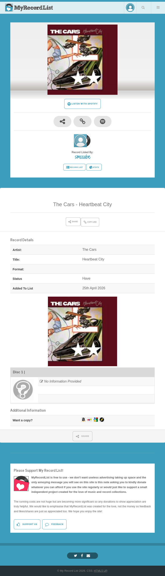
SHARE (82, 436)
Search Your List (143, 7)
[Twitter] (76, 555)
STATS (94, 167)
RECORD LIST (74, 167)
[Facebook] (82, 555)
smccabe (82, 156)
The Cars (63, 204)
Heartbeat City (95, 204)
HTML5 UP (100, 570)
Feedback (54, 524)
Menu (158, 7)
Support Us (27, 524)
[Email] (89, 555)
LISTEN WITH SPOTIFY (82, 104)
